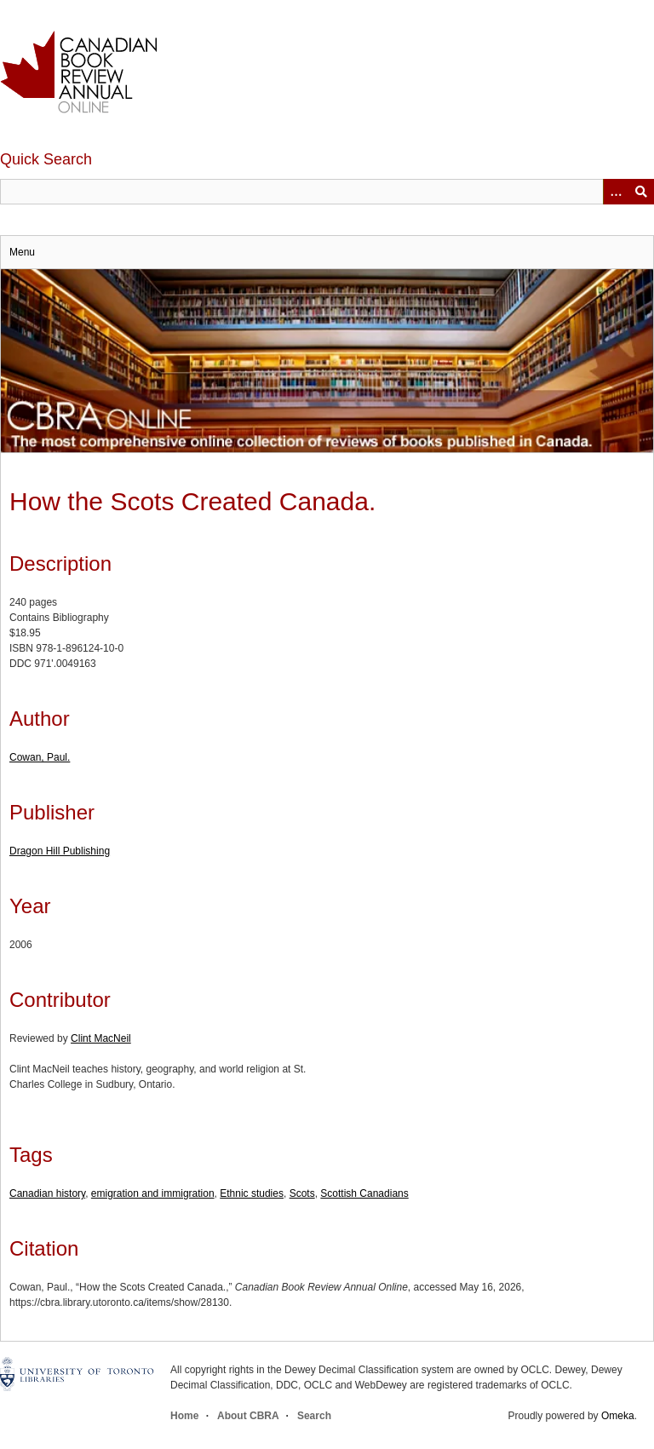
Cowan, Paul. (39, 757)
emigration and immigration (153, 1193)
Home (184, 1416)
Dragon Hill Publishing (59, 851)
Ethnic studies (252, 1193)
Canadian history (47, 1193)
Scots (302, 1193)
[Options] (615, 191)
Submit (641, 191)
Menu (22, 252)
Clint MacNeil (101, 1038)
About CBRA (247, 1416)
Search (314, 1416)
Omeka (617, 1416)
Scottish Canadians (364, 1193)
